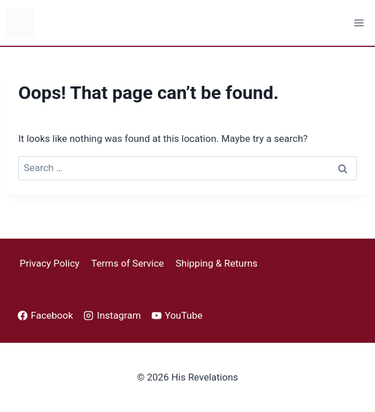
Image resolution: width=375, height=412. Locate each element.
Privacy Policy (49, 263)
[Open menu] (358, 22)
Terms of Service (127, 263)
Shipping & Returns (217, 263)
